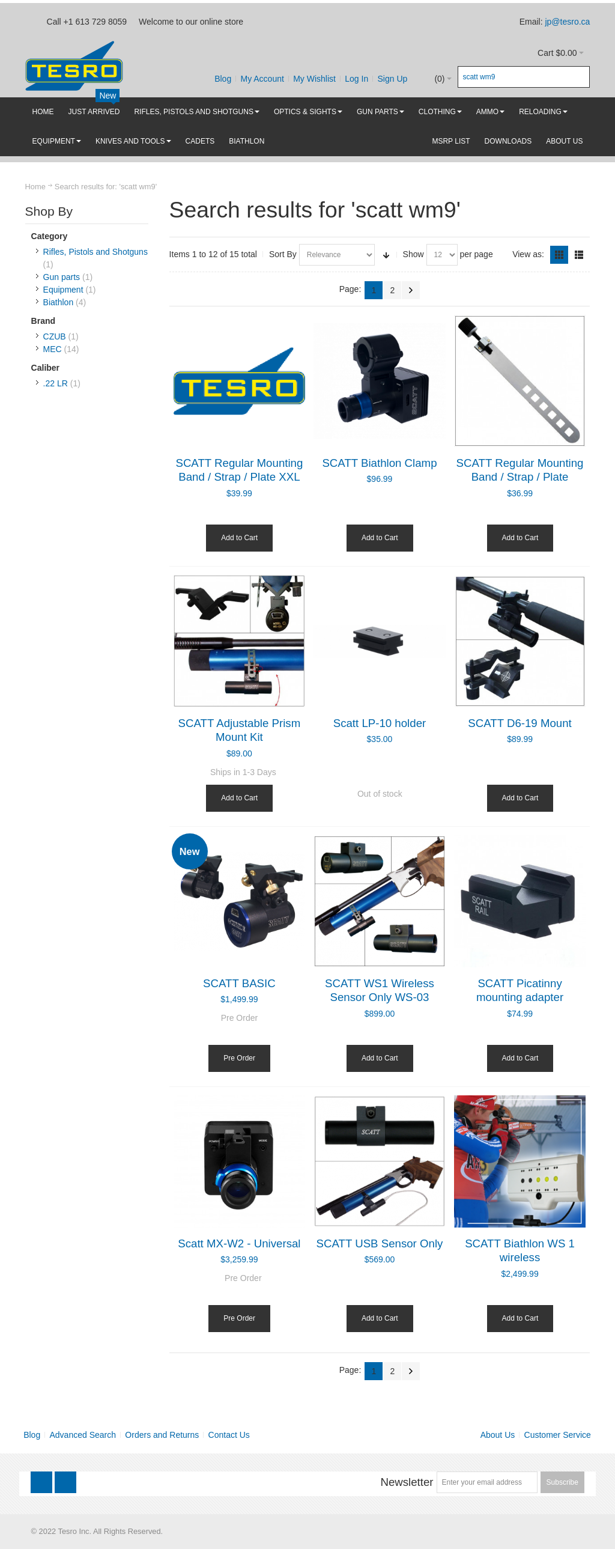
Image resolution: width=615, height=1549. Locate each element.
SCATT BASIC (239, 983)
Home (35, 186)
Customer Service (557, 1435)
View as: (528, 254)
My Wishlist (314, 79)
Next (411, 290)
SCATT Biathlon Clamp (379, 463)
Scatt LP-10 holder (379, 723)
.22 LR (55, 383)
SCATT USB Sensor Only (380, 1243)
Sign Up (393, 79)
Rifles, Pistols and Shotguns (95, 252)
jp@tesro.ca (567, 21)
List (579, 255)
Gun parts (61, 277)
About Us (497, 1435)
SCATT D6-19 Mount (519, 723)
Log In (356, 79)
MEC (52, 349)
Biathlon (58, 302)
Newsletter (406, 1482)
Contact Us (229, 1435)
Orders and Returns (162, 1435)
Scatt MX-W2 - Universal (239, 1243)
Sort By (283, 254)
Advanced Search (83, 1435)
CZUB (54, 336)
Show (413, 254)
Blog (222, 79)
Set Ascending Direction (386, 255)
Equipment (63, 289)
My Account (261, 79)
